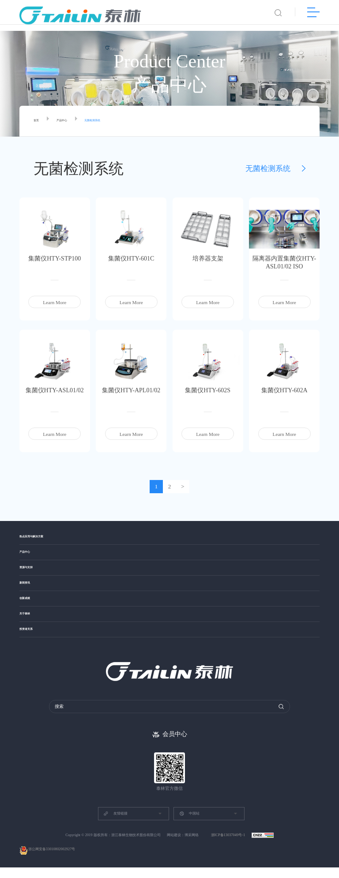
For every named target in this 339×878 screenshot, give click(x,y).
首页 (38, 121)
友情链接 (115, 824)
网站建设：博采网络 (183, 846)
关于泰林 (29, 626)
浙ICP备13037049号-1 (228, 846)
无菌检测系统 (112, 121)
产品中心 (70, 121)
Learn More (54, 302)
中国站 (189, 824)
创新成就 (29, 608)
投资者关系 (31, 644)
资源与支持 (31, 573)
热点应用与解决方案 (41, 538)
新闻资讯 (29, 591)
